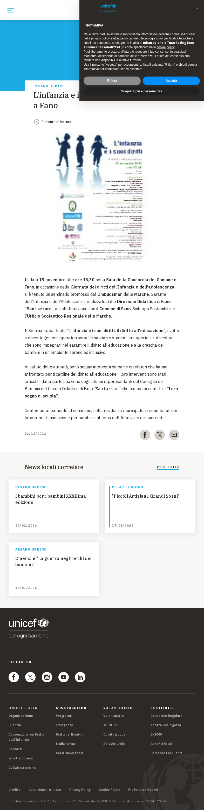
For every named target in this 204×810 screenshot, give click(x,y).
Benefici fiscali (162, 744)
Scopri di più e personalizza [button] (141, 91)
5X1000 (156, 734)
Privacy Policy (80, 789)
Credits (14, 789)
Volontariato (113, 716)
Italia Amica (65, 744)
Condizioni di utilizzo (45, 789)
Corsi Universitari (69, 753)
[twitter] (159, 436)
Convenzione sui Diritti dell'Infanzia (26, 737)
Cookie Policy (109, 789)
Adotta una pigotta (166, 725)
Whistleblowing (20, 758)
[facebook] (145, 436)
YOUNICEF (111, 725)
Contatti (15, 749)
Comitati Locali (115, 734)
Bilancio (15, 725)
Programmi (64, 716)
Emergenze (64, 725)
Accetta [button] (171, 81)
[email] (174, 436)
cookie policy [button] (166, 47)
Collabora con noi (22, 768)
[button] (197, 8)
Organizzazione (21, 716)
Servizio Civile (114, 744)
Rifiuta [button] (112, 81)
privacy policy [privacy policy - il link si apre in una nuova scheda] (100, 38)
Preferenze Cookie (143, 789)
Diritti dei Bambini (69, 734)
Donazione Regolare (166, 716)
